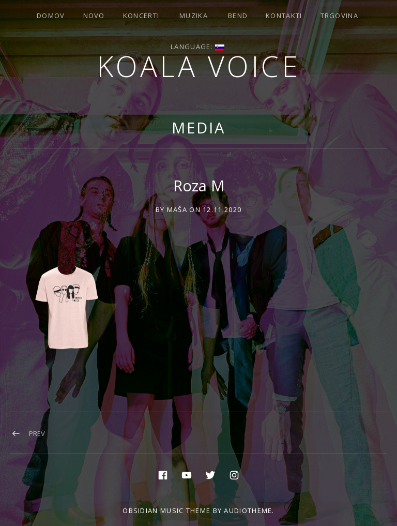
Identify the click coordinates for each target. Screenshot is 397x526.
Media (198, 127)
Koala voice (199, 66)
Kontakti (284, 15)
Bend (238, 15)
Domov (51, 15)
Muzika (193, 15)
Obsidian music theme (166, 510)
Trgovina (339, 15)
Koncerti (141, 15)
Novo (94, 15)
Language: (197, 46)
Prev (37, 433)
